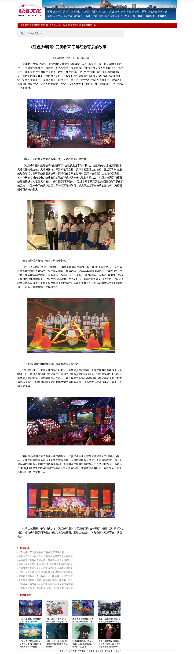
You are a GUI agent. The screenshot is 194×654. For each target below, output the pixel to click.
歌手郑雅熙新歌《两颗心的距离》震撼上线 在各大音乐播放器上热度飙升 (109, 644)
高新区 (66, 11)
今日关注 (54, 25)
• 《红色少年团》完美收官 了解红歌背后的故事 (40, 552)
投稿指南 (90, 651)
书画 (95, 16)
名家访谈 (114, 16)
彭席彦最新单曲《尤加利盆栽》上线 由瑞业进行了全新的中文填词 (83, 644)
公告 (104, 11)
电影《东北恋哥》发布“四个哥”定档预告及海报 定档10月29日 (110, 621)
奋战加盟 (108, 651)
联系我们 (117, 651)
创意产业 (57, 16)
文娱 (111, 11)
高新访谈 (162, 11)
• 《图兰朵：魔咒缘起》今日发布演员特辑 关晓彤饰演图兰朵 (45, 584)
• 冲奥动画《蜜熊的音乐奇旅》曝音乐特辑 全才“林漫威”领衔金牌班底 (43, 560)
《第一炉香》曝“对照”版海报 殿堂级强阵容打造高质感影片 (57, 644)
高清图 (135, 11)
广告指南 (81, 651)
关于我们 (63, 651)
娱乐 (123, 11)
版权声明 (72, 651)
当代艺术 (124, 16)
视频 (140, 16)
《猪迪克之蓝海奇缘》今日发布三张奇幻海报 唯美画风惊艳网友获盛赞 (30, 644)
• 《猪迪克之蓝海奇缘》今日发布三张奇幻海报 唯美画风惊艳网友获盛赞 (45, 568)
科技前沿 (85, 11)
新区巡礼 (75, 11)
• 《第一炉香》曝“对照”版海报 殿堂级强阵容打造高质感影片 (45, 572)
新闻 (49, 11)
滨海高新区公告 (89, 25)
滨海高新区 (34, 25)
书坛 (106, 16)
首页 (23, 33)
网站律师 (99, 651)
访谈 (144, 11)
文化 (117, 11)
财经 (70, 25)
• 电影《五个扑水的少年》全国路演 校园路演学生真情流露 (45, 556)
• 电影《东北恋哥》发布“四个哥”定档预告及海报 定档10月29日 (45, 564)
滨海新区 (57, 11)
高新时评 (96, 11)
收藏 (133, 16)
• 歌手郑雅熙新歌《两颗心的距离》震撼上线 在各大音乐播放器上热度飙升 (45, 580)
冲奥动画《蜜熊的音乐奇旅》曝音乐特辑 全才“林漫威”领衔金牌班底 (82, 621)
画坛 (101, 16)
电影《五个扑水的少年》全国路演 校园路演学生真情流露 (57, 621)
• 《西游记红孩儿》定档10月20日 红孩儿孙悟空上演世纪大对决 (45, 588)
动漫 (87, 16)
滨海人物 (152, 11)
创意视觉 (77, 16)
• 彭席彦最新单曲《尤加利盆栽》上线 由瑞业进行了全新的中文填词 (45, 576)
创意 (49, 16)
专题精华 (161, 16)
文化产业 (67, 16)
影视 (129, 11)
